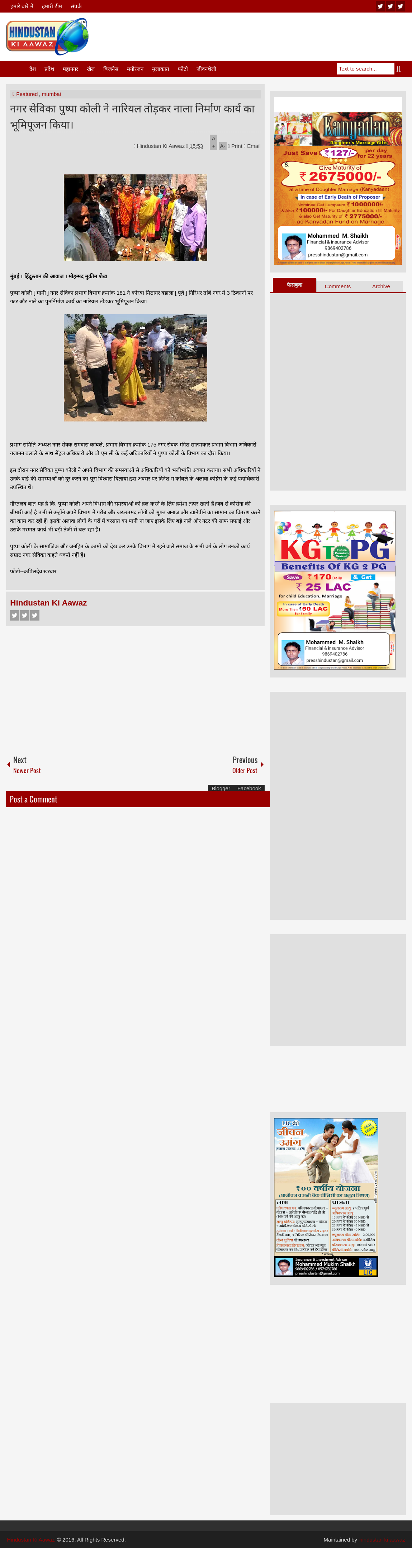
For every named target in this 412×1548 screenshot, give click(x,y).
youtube (380, 6)
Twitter (24, 615)
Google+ (34, 615)
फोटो (183, 69)
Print (235, 146)
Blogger (221, 788)
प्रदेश (49, 69)
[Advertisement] (275, 35)
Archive (381, 286)
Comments (338, 286)
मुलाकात (160, 69)
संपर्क (76, 6)
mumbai (51, 94)
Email (252, 146)
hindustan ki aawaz (382, 1540)
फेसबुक (294, 285)
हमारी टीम (52, 6)
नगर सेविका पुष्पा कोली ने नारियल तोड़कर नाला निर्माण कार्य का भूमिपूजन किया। (132, 116)
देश (32, 69)
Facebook (14, 615)
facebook (400, 6)
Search (400, 68)
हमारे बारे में (21, 6)
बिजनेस (110, 69)
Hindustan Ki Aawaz (161, 146)
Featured (27, 94)
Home (17, 69)
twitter (390, 6)
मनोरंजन (135, 69)
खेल (91, 69)
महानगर (70, 69)
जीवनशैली (206, 69)
